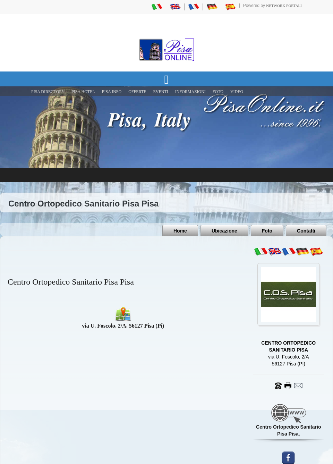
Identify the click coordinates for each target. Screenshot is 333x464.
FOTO (218, 91)
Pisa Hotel (83, 91)
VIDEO (236, 91)
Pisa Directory (48, 91)
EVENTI (160, 91)
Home (180, 231)
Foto (267, 231)
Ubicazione (224, 231)
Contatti (306, 231)
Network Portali (284, 5)
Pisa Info (111, 91)
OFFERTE (137, 91)
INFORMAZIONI (190, 91)
